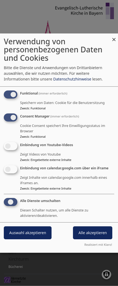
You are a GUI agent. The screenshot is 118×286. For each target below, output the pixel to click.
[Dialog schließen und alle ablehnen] (114, 36)
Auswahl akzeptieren (27, 232)
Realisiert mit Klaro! (98, 245)
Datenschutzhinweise (72, 79)
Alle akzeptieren (92, 232)
